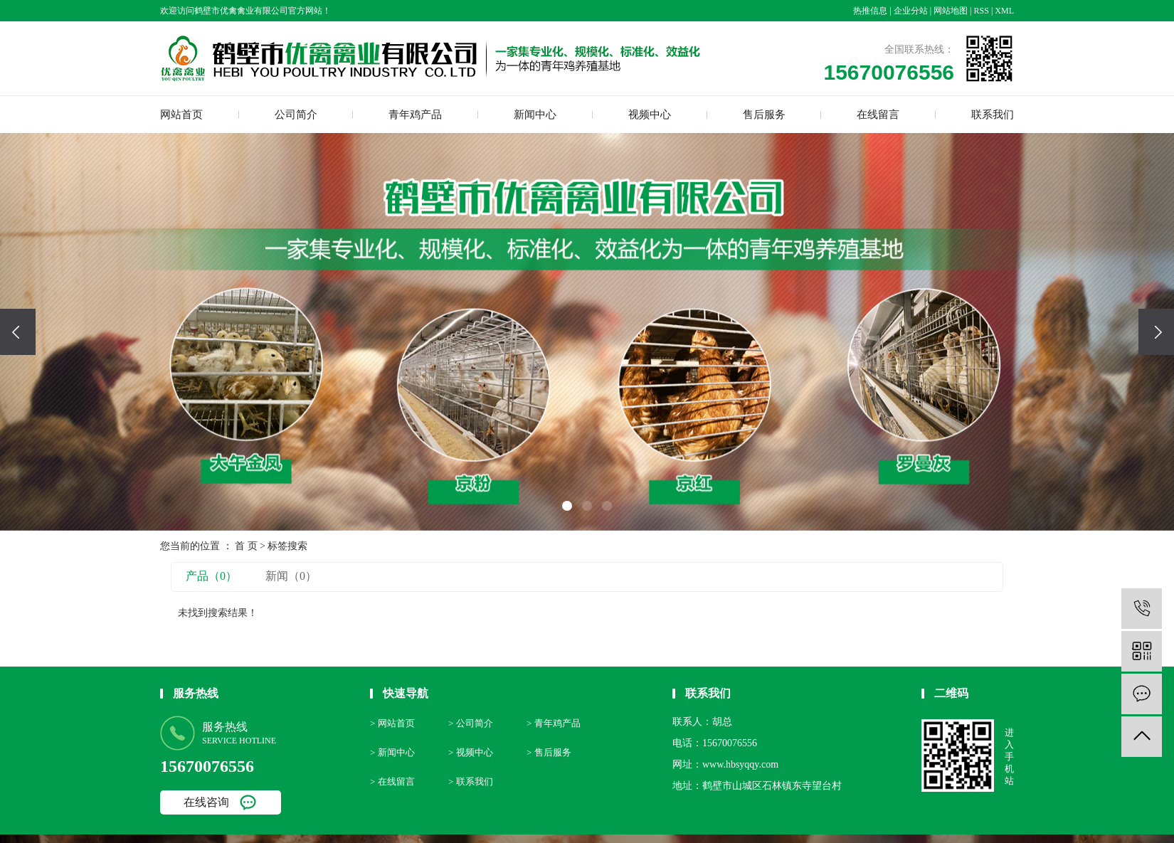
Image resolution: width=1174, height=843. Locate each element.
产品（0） (211, 576)
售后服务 (764, 114)
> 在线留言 (392, 781)
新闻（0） (291, 576)
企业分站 (911, 11)
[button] (567, 506)
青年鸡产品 (415, 114)
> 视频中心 (470, 752)
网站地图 (951, 11)
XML (1004, 11)
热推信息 (870, 11)
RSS (981, 11)
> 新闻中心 (392, 752)
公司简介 (296, 114)
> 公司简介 (470, 723)
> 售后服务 (549, 752)
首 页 (246, 546)
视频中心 (649, 114)
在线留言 (878, 114)
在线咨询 (206, 802)
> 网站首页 (392, 723)
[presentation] (18, 332)
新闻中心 (535, 114)
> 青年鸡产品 (554, 723)
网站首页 (181, 114)
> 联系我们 (470, 781)
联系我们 (992, 114)
